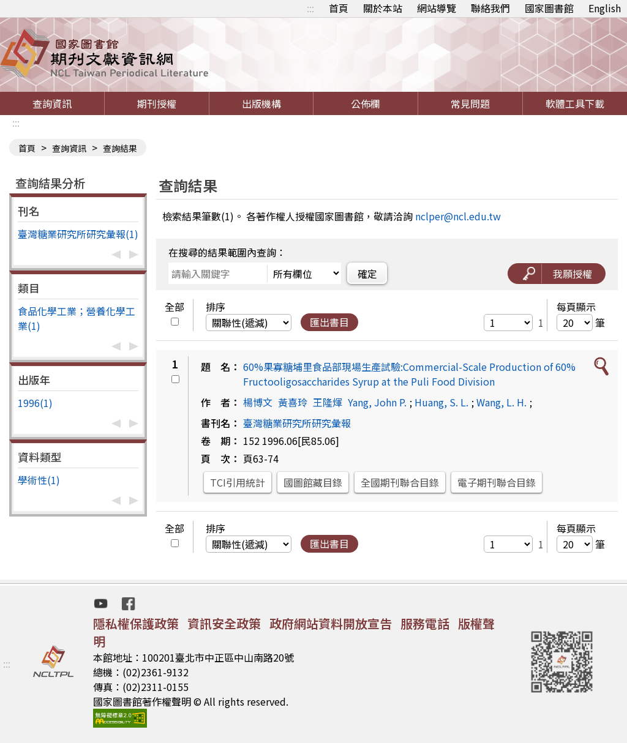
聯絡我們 (490, 8)
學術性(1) (39, 479)
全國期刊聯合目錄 (400, 482)
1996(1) (35, 402)
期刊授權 (156, 103)
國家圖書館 (549, 8)
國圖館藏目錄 (312, 482)
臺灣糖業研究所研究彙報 (297, 423)
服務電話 (424, 623)
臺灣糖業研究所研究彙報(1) (78, 233)
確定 (367, 273)
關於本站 (382, 8)
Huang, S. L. (441, 402)
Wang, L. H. (501, 402)
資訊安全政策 (224, 623)
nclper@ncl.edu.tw (458, 216)
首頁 (338, 8)
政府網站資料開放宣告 (330, 623)
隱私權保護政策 (136, 623)
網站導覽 (436, 8)
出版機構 (261, 103)
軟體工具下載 (575, 103)
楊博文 (257, 402)
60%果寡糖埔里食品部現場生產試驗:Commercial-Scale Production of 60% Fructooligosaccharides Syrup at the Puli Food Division (409, 374)
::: (310, 8)
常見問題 (470, 103)
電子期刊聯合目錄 (496, 482)
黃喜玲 (292, 402)
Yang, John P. (377, 402)
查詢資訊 (52, 103)
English (604, 8)
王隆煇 (327, 402)
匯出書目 (329, 322)
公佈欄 (365, 103)
